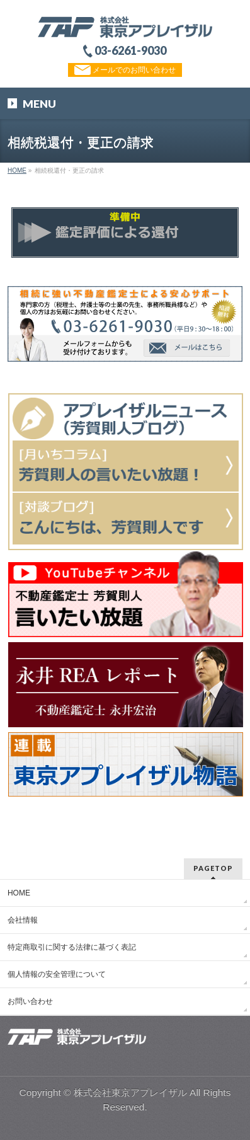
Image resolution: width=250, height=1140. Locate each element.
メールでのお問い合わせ (125, 70)
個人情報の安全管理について (57, 974)
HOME (19, 893)
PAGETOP (213, 868)
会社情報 (23, 920)
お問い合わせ (30, 1001)
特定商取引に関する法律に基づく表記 (72, 947)
